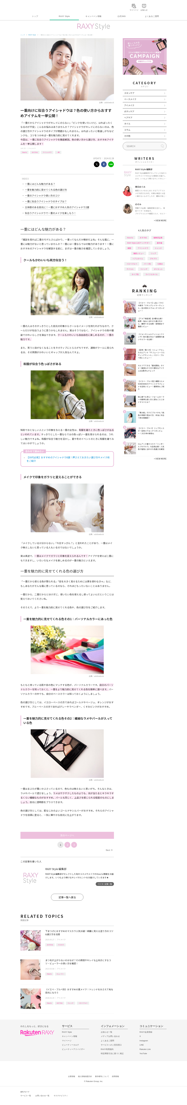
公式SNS (121, 16)
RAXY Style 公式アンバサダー (138, 243)
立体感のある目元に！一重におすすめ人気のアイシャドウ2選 (57, 207)
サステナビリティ (61, 1096)
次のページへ (67, 835)
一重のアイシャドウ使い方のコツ (42, 195)
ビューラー (60, 974)
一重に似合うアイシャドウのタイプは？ (46, 201)
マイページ (66, 1041)
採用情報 (115, 1076)
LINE (142, 1045)
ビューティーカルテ (70, 1045)
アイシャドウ (47, 152)
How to (24, 152)
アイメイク (32, 148)
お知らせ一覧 (106, 1032)
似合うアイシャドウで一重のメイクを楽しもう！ (50, 213)
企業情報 (71, 1076)
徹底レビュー (138, 253)
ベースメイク (130, 99)
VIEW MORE (160, 220)
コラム (127, 129)
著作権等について (102, 1076)
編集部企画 (158, 237)
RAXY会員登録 (146, 1032)
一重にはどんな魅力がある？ (40, 184)
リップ (153, 253)
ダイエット (158, 269)
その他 (127, 135)
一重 (58, 152)
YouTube (143, 1053)
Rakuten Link (145, 1049)
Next (109, 850)
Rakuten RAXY (33, 6)
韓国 (129, 248)
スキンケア (129, 93)
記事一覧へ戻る (67, 897)
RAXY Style (64, 16)
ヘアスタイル (138, 258)
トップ (35, 16)
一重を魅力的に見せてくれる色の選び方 (46, 189)
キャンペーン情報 (93, 16)
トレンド (70, 1003)
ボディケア (129, 111)
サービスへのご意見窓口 (111, 1045)
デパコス (130, 269)
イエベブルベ (83, 1003)
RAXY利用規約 (107, 1049)
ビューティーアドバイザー (73, 1049)
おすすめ (35, 152)
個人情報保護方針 (85, 1076)
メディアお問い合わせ (110, 1036)
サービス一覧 (25, 1096)
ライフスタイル (151, 274)
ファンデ (143, 269)
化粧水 (160, 264)
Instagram (144, 1041)
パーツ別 (147, 264)
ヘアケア (128, 117)
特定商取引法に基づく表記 (112, 1053)
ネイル (127, 123)
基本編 (159, 243)
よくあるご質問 (152, 16)
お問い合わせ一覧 (42, 1096)
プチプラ (153, 258)
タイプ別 (135, 274)
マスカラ (61, 945)
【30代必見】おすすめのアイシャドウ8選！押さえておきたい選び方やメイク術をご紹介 (68, 459)
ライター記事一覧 (105, 884)
